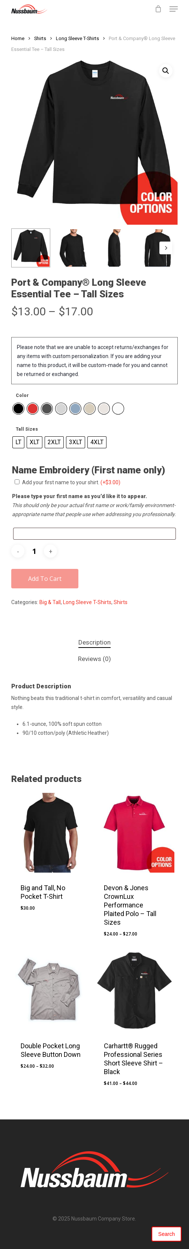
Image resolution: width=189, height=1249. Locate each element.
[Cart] (158, 8)
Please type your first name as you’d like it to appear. (79, 496)
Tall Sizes (27, 429)
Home (17, 38)
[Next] (165, 248)
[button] (174, 9)
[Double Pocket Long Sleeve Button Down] (51, 991)
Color (22, 395)
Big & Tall (50, 602)
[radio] (18, 408)
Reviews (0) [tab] (94, 659)
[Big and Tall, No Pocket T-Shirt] (51, 833)
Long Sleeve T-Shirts (77, 38)
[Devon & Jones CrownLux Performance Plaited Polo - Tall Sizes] (134, 833)
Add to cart (45, 579)
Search (166, 1234)
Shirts (40, 38)
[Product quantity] (34, 551)
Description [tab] (94, 642)
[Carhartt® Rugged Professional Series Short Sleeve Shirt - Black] (134, 991)
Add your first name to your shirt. (71, 482)
